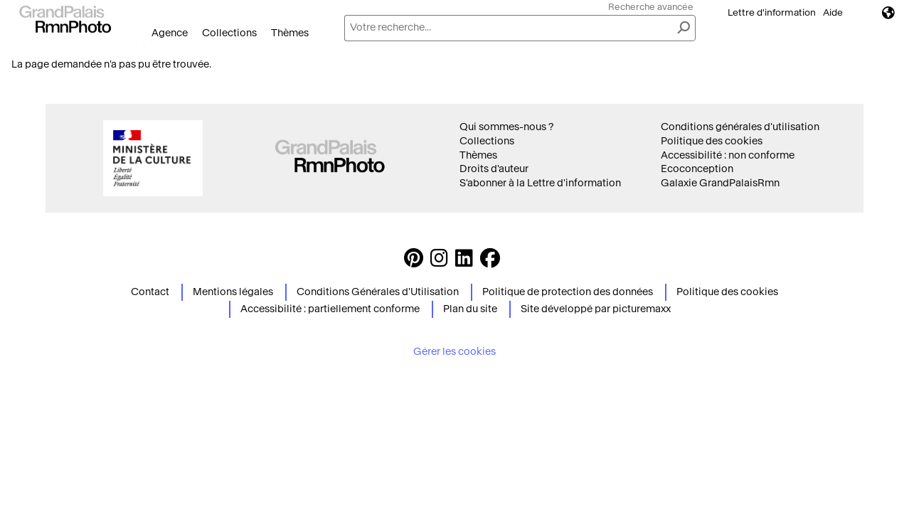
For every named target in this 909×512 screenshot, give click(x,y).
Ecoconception (697, 169)
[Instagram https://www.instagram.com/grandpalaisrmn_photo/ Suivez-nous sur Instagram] (439, 262)
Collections (229, 33)
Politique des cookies (711, 141)
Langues (888, 12)
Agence (170, 33)
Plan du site (470, 309)
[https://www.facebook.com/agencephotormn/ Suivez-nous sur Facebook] (490, 262)
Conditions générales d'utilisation (740, 127)
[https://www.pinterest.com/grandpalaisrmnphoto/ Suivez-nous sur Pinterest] (413, 262)
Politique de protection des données (567, 292)
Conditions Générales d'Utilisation (378, 292)
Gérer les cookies (454, 351)
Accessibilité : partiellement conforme (330, 309)
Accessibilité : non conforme (727, 155)
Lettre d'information (772, 12)
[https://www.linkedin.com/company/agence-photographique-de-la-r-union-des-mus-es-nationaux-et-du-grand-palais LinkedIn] (464, 262)
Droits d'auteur (493, 169)
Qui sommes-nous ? (506, 127)
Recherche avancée (650, 6)
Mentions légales (233, 292)
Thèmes (290, 33)
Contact (150, 292)
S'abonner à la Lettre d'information (540, 183)
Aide (833, 12)
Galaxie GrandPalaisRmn (720, 183)
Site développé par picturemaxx (596, 309)
